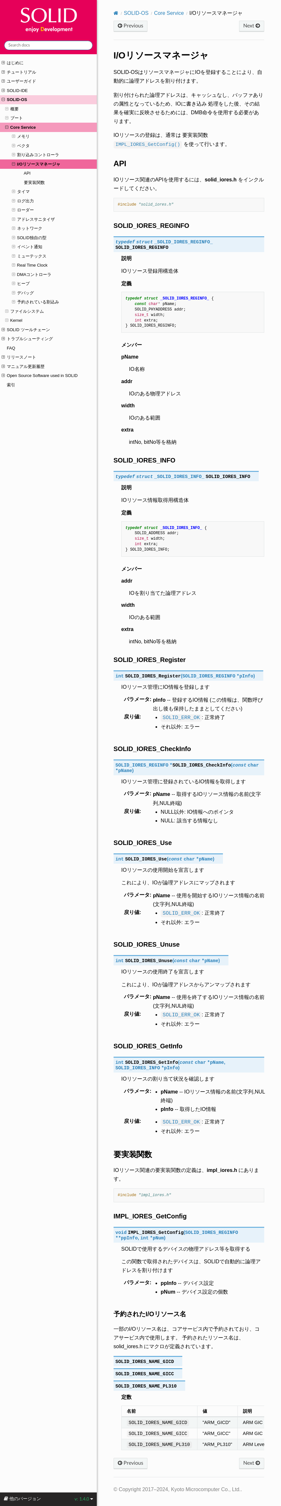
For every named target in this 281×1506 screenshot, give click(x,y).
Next (251, 25)
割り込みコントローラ (35, 155)
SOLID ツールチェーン (26, 330)
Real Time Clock (29, 265)
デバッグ (23, 293)
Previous (130, 25)
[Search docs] (48, 45)
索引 (11, 384)
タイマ (21, 192)
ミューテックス (29, 256)
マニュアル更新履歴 (23, 367)
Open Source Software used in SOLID (39, 376)
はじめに (13, 63)
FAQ (11, 348)
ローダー (23, 210)
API (27, 173)
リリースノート (19, 357)
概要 (12, 109)
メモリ (21, 136)
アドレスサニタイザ (33, 219)
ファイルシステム (24, 311)
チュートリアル (19, 72)
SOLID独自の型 (29, 238)
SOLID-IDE (15, 91)
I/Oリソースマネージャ (36, 164)
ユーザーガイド (19, 81)
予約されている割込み (35, 302)
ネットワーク (27, 228)
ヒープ (21, 284)
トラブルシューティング (27, 339)
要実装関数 (34, 182)
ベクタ (21, 146)
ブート (14, 118)
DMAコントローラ (31, 275)
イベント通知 (27, 247)
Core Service (20, 127)
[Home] (116, 13)
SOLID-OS (14, 100)
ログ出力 (23, 201)
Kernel (13, 320)
